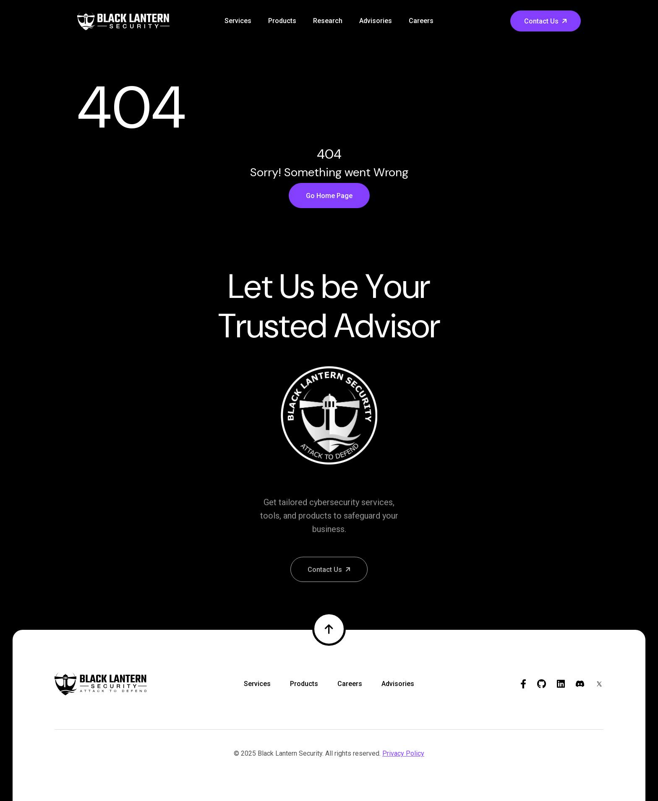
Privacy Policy (403, 753)
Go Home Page (329, 196)
